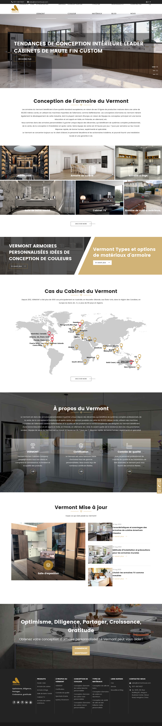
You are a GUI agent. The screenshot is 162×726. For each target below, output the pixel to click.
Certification (81, 453)
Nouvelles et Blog (117, 685)
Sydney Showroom (62, 695)
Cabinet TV (41, 692)
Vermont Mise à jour (81, 509)
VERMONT (33, 453)
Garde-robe (41, 678)
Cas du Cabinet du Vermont (81, 292)
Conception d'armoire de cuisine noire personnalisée (81, 692)
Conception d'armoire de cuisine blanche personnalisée (81, 683)
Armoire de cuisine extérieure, (43, 697)
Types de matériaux (97, 675)
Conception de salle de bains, (100, 682)
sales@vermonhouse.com (140, 678)
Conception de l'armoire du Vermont (81, 102)
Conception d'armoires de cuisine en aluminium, (100, 689)
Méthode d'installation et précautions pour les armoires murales (129, 550)
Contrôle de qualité (129, 453)
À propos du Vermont (81, 410)
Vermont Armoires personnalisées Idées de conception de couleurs (41, 253)
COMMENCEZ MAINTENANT (81, 646)
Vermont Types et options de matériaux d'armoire (125, 253)
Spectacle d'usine (62, 691)
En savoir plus (18, 267)
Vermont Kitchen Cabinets (31, 722)
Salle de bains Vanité (44, 689)
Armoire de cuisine (43, 682)
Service (113, 682)
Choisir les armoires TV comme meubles (126, 570)
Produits (41, 674)
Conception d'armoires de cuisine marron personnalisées (82, 700)
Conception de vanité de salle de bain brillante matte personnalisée (100, 699)
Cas (112, 678)
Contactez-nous (137, 674)
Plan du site (126, 722)
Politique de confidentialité (141, 722)
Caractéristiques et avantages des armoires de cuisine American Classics (130, 530)
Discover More (81, 224)
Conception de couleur (81, 675)
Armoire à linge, (42, 685)
